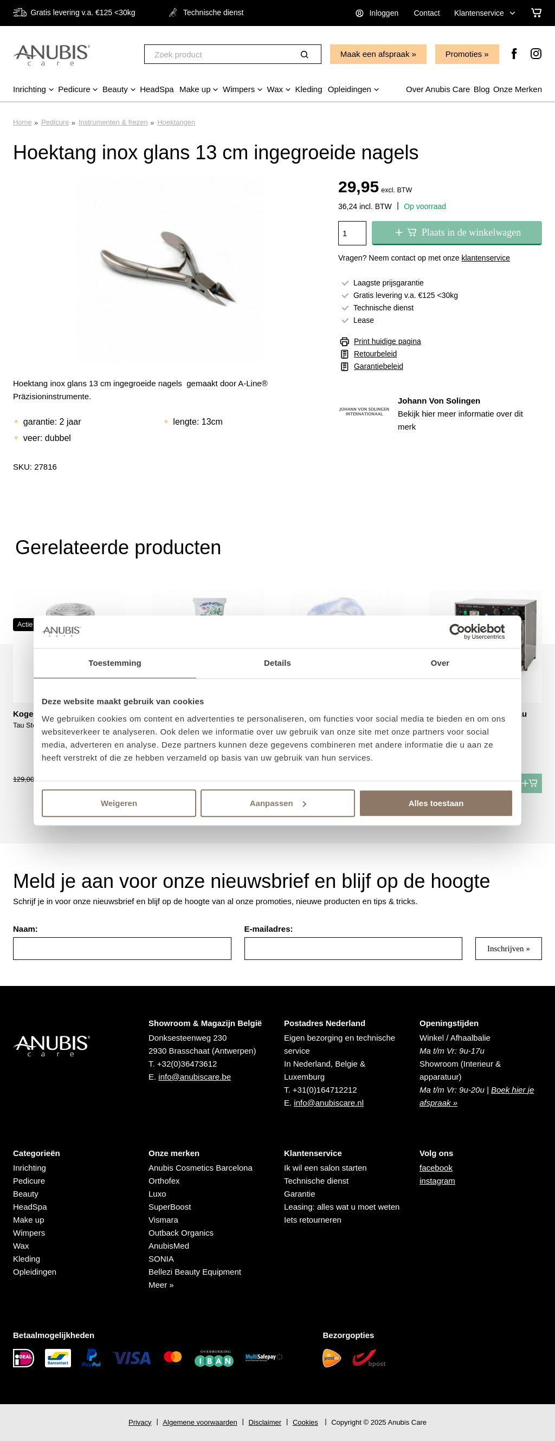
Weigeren (119, 803)
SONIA (161, 1258)
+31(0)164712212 (325, 1089)
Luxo (157, 1193)
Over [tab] (440, 662)
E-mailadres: (268, 928)
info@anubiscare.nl (329, 1102)
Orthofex (164, 1180)
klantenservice (486, 258)
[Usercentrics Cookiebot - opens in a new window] (465, 632)
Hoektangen (176, 122)
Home (22, 122)
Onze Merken (517, 89)
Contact (427, 13)
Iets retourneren (312, 1219)
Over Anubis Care (438, 89)
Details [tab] (277, 662)
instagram (437, 1180)
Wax (21, 1245)
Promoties (464, 54)
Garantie (299, 1193)
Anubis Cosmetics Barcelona (201, 1167)
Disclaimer (264, 1422)
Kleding (26, 1258)
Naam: (25, 928)
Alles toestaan (436, 803)
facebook (436, 1167)
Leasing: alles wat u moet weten (341, 1206)
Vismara (163, 1219)
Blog (482, 89)
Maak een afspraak (375, 54)
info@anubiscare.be (194, 1076)
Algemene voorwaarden (200, 1422)
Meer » (161, 1284)
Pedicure (55, 122)
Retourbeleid (375, 353)
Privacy (140, 1422)
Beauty (25, 1193)
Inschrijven (505, 948)
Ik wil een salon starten (325, 1167)
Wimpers (29, 1232)
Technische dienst (316, 1180)
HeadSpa (30, 1206)
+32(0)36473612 (187, 1063)
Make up (28, 1219)
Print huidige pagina (387, 341)
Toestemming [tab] (114, 662)
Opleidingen (34, 1271)
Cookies (305, 1422)
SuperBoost (170, 1206)
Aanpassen (278, 803)
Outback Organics (181, 1232)
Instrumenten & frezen (113, 122)
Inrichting (29, 1167)
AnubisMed (169, 1245)
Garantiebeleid (378, 366)
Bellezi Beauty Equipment (195, 1271)
